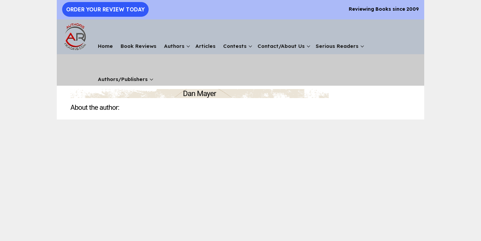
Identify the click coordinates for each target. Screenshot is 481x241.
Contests (235, 46)
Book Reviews (138, 46)
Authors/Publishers (123, 79)
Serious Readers (337, 46)
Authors (174, 46)
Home (105, 46)
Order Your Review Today (105, 9)
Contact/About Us (281, 46)
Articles (205, 46)
